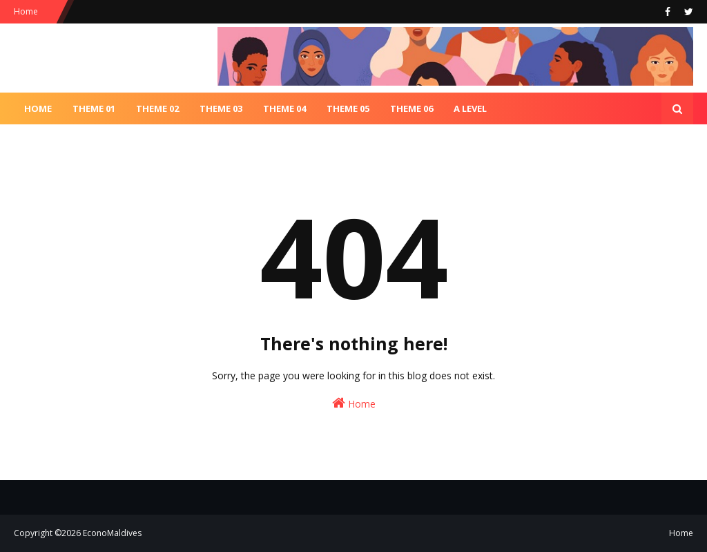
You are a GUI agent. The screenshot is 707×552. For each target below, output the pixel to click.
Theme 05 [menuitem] (348, 108)
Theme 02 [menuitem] (157, 108)
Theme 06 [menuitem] (411, 108)
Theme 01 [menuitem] (93, 108)
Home (26, 11)
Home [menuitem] (38, 108)
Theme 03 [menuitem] (221, 108)
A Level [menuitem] (470, 108)
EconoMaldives (112, 533)
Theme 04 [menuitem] (284, 108)
